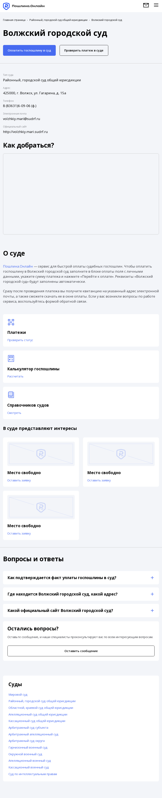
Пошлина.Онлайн (18, 266)
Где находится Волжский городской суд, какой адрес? (62, 596)
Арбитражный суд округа (26, 743)
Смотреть (14, 414)
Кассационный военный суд (28, 769)
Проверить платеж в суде (83, 50)
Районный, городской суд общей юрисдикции (58, 20)
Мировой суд (17, 697)
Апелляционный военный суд (29, 763)
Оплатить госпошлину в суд (29, 50)
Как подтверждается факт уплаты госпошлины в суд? (61, 580)
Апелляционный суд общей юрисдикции (37, 716)
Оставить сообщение (81, 653)
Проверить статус (20, 340)
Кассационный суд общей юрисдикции (36, 723)
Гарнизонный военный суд (27, 750)
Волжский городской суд (107, 20)
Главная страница (14, 20)
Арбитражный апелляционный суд (33, 736)
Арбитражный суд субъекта (28, 730)
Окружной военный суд (25, 756)
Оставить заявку (19, 482)
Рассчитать (15, 377)
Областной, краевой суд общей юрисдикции (40, 710)
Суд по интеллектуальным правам (32, 776)
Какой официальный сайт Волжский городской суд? (60, 612)
